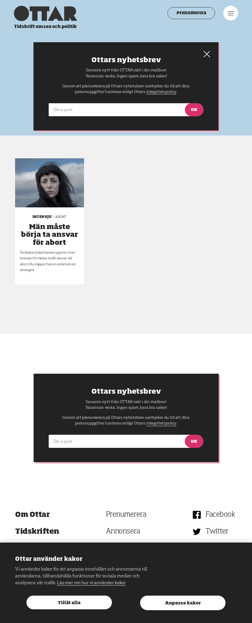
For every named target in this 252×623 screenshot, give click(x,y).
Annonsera (123, 531)
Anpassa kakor (183, 603)
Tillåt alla (69, 603)
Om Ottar (32, 514)
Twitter (217, 531)
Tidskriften (37, 531)
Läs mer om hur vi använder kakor (91, 583)
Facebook (220, 514)
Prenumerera (190, 13)
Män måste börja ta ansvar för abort (49, 235)
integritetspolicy (161, 423)
